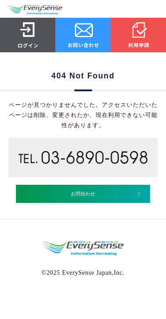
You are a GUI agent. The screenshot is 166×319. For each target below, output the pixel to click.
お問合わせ (83, 193)
